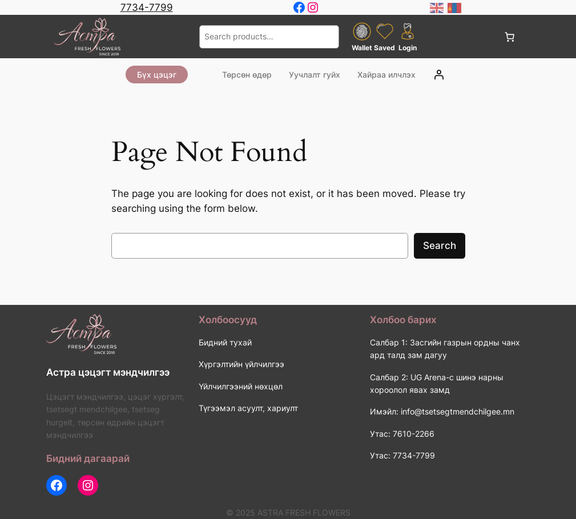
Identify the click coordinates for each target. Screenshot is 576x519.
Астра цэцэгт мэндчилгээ (108, 372)
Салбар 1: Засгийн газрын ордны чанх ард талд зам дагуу (445, 348)
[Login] (439, 74)
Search (439, 245)
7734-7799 (146, 7)
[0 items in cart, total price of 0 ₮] (510, 37)
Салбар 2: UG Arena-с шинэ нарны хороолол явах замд (437, 383)
